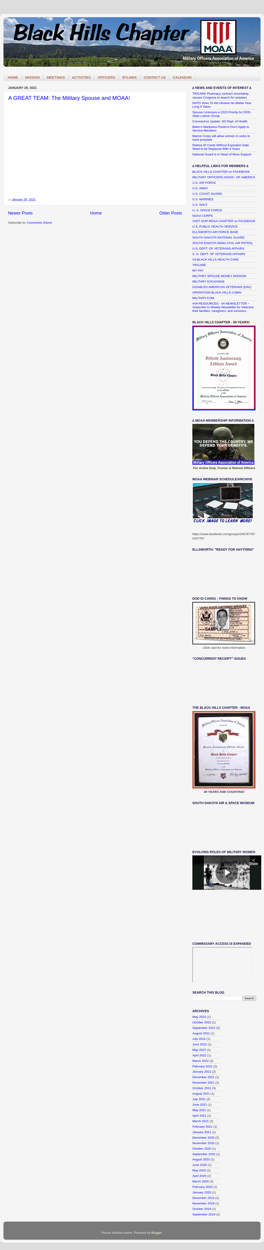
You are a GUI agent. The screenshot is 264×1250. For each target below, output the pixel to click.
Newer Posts (20, 213)
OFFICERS (106, 77)
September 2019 (203, 1214)
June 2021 (199, 1104)
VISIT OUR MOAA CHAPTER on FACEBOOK (224, 221)
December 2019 (203, 1198)
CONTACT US (155, 77)
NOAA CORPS (202, 215)
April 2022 (199, 1055)
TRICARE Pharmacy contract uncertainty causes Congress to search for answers (220, 95)
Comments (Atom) (39, 222)
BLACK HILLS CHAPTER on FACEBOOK (221, 171)
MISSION (32, 77)
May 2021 (199, 1110)
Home (96, 213)
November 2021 (203, 1082)
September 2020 (203, 1154)
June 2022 (199, 1044)
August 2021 (201, 1093)
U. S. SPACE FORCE (207, 210)
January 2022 (201, 1071)
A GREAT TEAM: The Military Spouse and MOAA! (69, 98)
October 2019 (201, 1209)
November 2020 (203, 1143)
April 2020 (199, 1176)
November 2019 (203, 1203)
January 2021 (201, 1132)
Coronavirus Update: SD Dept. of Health (219, 121)
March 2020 (200, 1181)
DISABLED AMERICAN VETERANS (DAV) (221, 287)
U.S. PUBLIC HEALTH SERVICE (215, 226)
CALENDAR (182, 77)
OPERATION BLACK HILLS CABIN (216, 292)
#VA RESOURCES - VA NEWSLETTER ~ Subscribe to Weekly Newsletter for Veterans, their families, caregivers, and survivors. (223, 307)
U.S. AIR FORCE (204, 182)
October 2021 (201, 1088)
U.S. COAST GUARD (207, 193)
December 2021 (203, 1077)
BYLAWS (129, 77)
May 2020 (199, 1170)
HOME (13, 77)
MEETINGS (56, 77)
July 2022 (199, 1039)
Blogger (156, 1232)
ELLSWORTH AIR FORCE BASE (215, 232)
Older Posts (170, 213)
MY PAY (198, 270)
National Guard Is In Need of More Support (221, 154)
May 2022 (199, 1050)
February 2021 (202, 1126)
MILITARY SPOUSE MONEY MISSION (219, 276)
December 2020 (203, 1137)
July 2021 (199, 1099)
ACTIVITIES (81, 77)
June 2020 (199, 1165)
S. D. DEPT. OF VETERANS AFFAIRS (218, 254)
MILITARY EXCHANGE (208, 281)
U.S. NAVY (200, 204)
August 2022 (201, 1033)
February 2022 (202, 1066)
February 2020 (202, 1187)
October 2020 (201, 1148)
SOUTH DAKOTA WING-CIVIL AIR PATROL (222, 243)
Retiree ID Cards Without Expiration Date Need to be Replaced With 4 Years (220, 147)
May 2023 (199, 1017)
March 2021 (200, 1121)
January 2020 (201, 1192)
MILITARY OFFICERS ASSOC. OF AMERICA (223, 177)
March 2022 (200, 1061)
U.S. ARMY (200, 188)
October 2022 (201, 1022)
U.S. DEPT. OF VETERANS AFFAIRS (218, 248)
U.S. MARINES (202, 199)
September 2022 (203, 1028)
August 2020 (201, 1159)
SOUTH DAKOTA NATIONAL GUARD (218, 237)
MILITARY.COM (203, 298)
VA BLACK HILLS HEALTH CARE (215, 259)
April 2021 (199, 1115)
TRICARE (199, 265)
